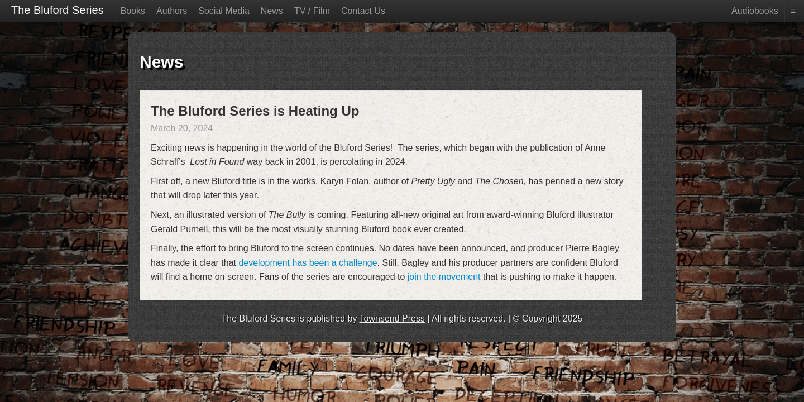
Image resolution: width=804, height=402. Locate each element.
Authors (171, 11)
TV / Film (312, 11)
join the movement (444, 276)
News (272, 11)
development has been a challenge (307, 262)
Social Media (224, 11)
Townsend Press (392, 318)
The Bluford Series (57, 10)
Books (133, 11)
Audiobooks (754, 11)
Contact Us (363, 11)
